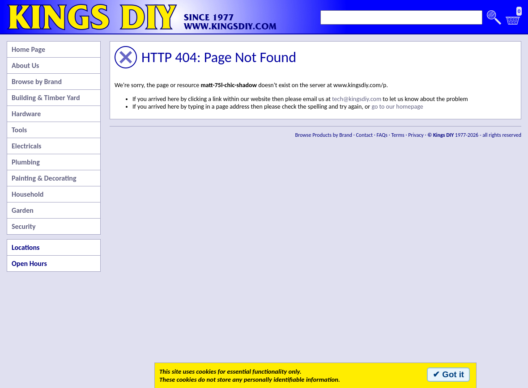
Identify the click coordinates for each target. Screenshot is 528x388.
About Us (25, 65)
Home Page (28, 49)
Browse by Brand (37, 81)
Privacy (416, 135)
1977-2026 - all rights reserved (474, 135)
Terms (397, 135)
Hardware (26, 114)
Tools (19, 130)
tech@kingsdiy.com (356, 99)
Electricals (26, 146)
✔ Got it (448, 374)
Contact (364, 135)
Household (27, 194)
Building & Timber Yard (46, 97)
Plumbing (26, 162)
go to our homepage (397, 106)
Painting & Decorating (44, 178)
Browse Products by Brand (324, 135)
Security (24, 226)
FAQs (382, 135)
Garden (23, 210)
